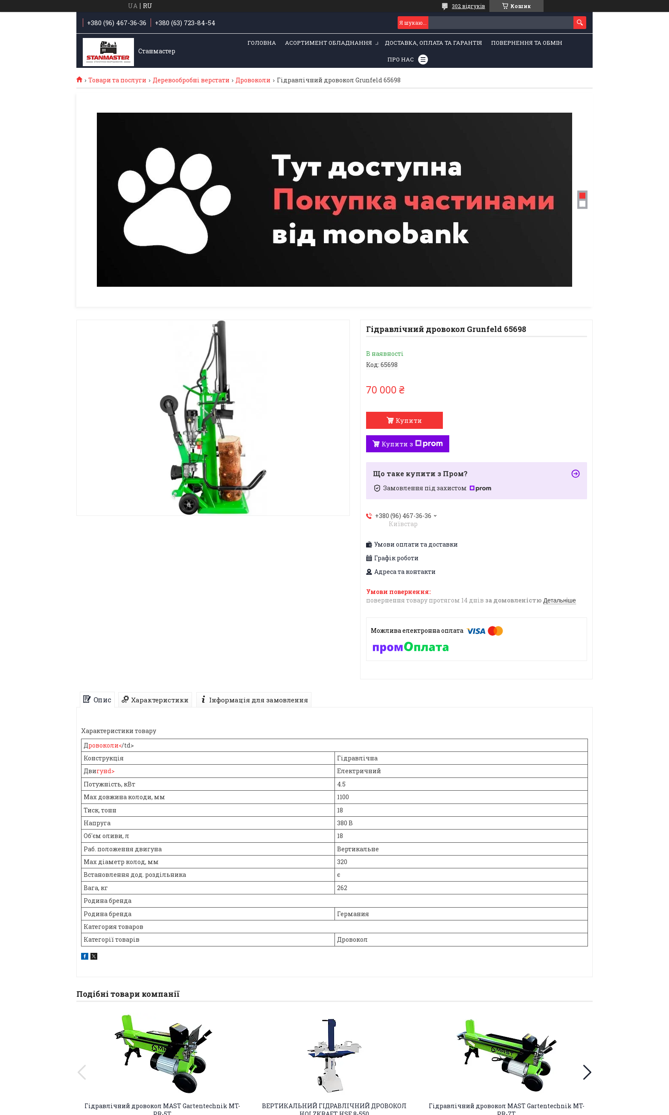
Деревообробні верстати (191, 80)
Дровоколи (253, 80)
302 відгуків (468, 6)
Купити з (412, 444)
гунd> (105, 771)
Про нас (400, 59)
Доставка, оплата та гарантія (433, 43)
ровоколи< (105, 745)
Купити (409, 420)
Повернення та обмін (526, 43)
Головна (261, 43)
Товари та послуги (117, 80)
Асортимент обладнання (328, 43)
